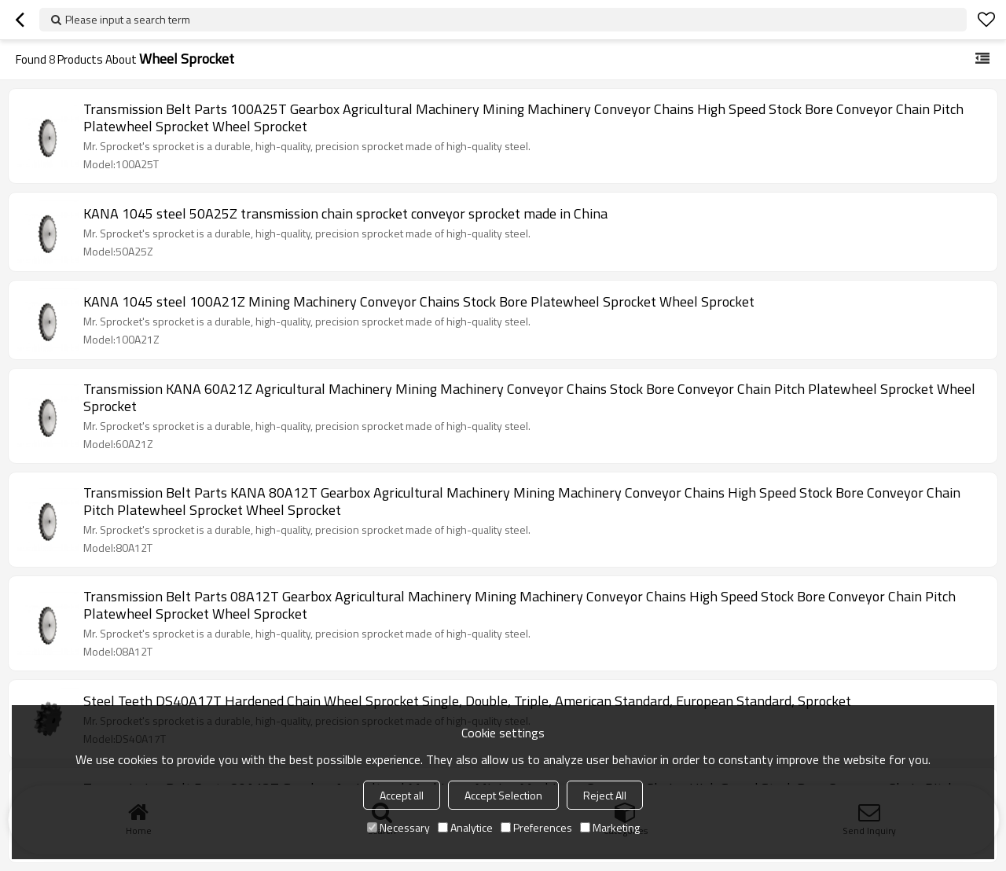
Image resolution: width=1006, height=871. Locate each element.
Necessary (398, 827)
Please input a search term (127, 19)
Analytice (465, 827)
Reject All (604, 795)
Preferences (536, 827)
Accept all (402, 795)
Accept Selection (503, 795)
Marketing (610, 827)
